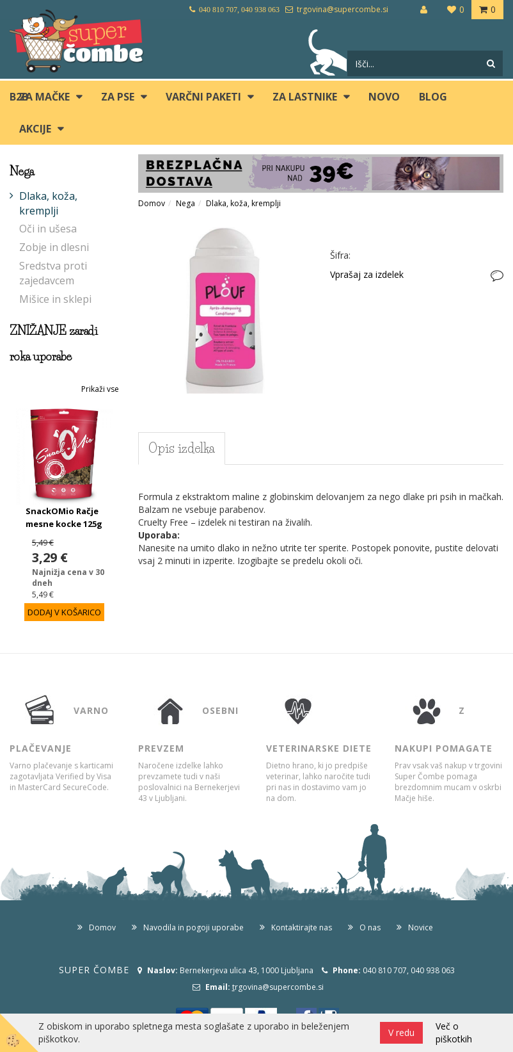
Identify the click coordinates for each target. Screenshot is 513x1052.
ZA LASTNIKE (304, 97)
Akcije (35, 129)
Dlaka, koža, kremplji (48, 203)
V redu (401, 1032)
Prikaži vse (100, 389)
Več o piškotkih (454, 1032)
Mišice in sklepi (55, 299)
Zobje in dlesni (54, 247)
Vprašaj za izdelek (367, 274)
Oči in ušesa (48, 229)
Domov (151, 203)
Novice (420, 927)
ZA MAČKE (44, 97)
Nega (185, 203)
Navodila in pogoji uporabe (193, 927)
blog (433, 97)
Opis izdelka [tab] (181, 448)
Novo (384, 97)
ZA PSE (117, 97)
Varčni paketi (203, 97)
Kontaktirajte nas (301, 927)
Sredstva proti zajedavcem (53, 273)
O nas (370, 927)
